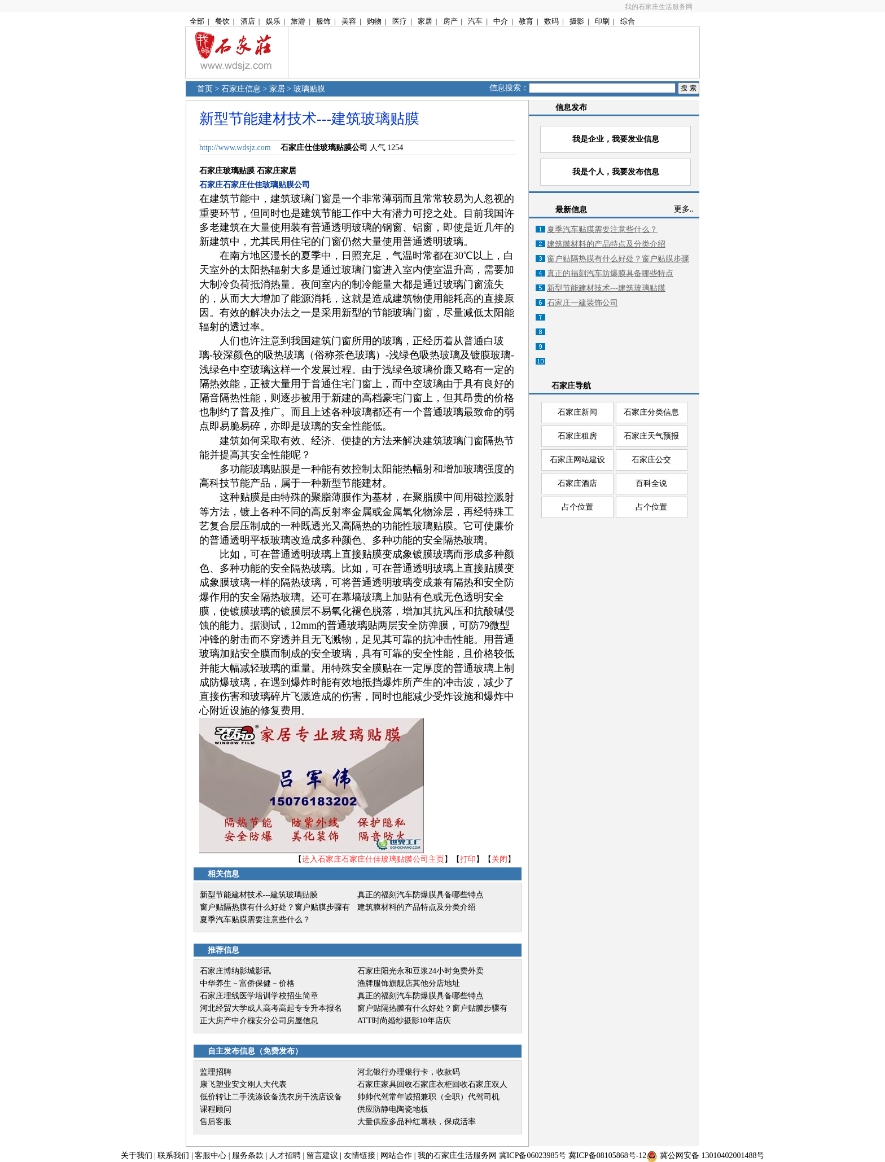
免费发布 (279, 1051)
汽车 (475, 21)
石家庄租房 (577, 436)
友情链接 (359, 1155)
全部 (197, 21)
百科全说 (651, 483)
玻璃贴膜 (309, 89)
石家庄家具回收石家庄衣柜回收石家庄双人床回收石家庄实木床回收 (432, 1085)
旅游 (298, 21)
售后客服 (215, 1121)
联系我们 (173, 1155)
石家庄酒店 (577, 483)
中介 (500, 21)
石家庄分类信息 (651, 412)
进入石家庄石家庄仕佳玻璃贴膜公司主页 (373, 859)
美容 (348, 21)
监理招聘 (215, 1072)
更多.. (684, 209)
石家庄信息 (241, 89)
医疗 (399, 21)
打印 (468, 859)
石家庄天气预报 (651, 436)
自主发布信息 (231, 1051)
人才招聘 (285, 1155)
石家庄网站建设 (577, 459)
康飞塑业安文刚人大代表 (243, 1084)
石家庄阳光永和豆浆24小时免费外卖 (420, 971)
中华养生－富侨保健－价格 (247, 983)
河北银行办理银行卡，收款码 (408, 1072)
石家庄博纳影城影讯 (235, 971)
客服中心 (210, 1155)
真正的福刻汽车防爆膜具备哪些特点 (420, 895)
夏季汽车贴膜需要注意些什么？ (255, 919)
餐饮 (222, 21)
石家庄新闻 (577, 412)
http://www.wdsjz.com (235, 147)
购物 (374, 21)
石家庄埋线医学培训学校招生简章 (259, 996)
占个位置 (577, 507)
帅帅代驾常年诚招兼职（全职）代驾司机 (428, 1097)
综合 (627, 21)
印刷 (602, 21)
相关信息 (223, 874)
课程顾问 (215, 1109)
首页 (205, 89)
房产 (450, 21)
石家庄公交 (651, 459)
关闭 (499, 859)
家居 (425, 21)
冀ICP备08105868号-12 (607, 1155)
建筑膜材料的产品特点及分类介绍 (416, 907)
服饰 (323, 21)
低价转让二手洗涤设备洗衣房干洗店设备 (271, 1097)
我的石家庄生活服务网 (659, 7)
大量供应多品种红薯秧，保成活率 (416, 1121)
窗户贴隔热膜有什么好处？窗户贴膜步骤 (618, 259)
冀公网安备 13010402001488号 (712, 1155)
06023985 (542, 1155)
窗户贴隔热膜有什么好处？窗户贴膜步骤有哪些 (275, 908)
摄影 (576, 21)
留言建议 (322, 1155)
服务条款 (248, 1155)
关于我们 (136, 1155)
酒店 (247, 21)
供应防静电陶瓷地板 (392, 1109)
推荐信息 (223, 950)
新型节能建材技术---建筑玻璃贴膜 (259, 895)
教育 (526, 21)
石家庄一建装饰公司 (582, 303)
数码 (551, 21)
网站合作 (396, 1155)
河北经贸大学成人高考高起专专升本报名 (271, 1008)
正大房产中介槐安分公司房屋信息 (259, 1020)
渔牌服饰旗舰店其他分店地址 (408, 983)
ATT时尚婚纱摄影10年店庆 (404, 1020)
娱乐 (273, 21)
